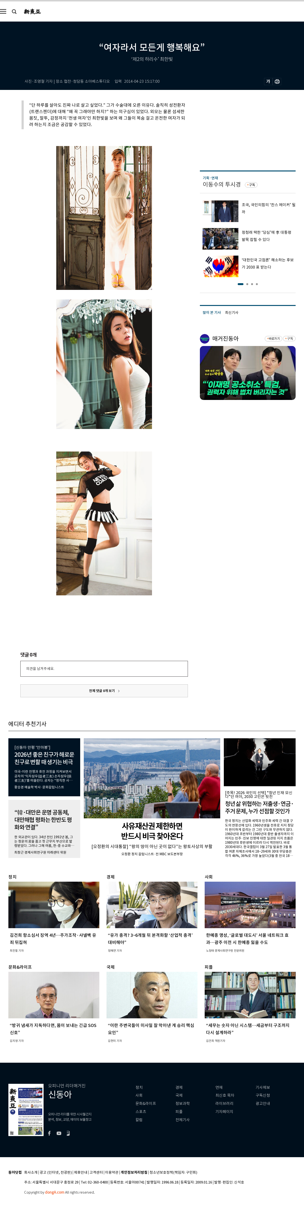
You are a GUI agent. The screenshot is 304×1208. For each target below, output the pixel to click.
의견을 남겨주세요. (40, 668)
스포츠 (140, 1111)
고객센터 (96, 1173)
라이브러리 (224, 1103)
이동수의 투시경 (222, 184)
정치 (139, 1087)
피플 (179, 1111)
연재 (219, 1087)
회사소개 (31, 1173)
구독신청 (263, 1095)
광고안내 (263, 1103)
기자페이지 (224, 1111)
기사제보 (263, 1087)
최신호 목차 (224, 1095)
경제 (179, 1087)
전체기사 (182, 1120)
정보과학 (182, 1103)
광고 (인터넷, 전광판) (56, 1173)
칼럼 (139, 1120)
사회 (139, 1095)
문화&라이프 (145, 1103)
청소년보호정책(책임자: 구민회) (173, 1173)
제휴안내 (80, 1173)
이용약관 (111, 1173)
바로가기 (274, 339)
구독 (252, 185)
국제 (179, 1095)
